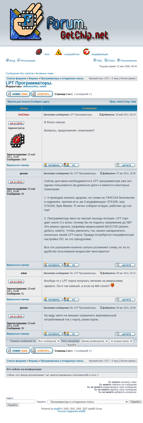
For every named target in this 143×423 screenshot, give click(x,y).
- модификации (99, 54)
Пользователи (127, 60)
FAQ (97, 60)
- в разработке (71, 54)
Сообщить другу (40, 101)
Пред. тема (116, 101)
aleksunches (30, 86)
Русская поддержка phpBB (71, 411)
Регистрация (26, 60)
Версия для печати (18, 101)
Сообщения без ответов (19, 73)
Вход (10, 60)
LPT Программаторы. (29, 82)
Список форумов (16, 78)
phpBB (57, 409)
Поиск (110, 60)
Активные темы (44, 73)
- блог (46, 54)
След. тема (130, 101)
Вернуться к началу (18, 165)
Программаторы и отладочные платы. (62, 78)
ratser (43, 86)
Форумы (33, 78)
